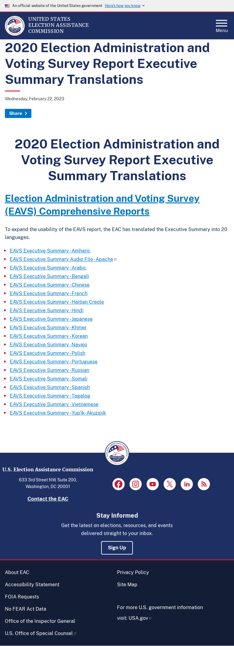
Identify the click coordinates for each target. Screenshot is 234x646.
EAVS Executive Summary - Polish (47, 353)
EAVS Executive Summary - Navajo (48, 345)
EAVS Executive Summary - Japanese (51, 319)
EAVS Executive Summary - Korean (49, 336)
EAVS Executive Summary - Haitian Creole (57, 302)
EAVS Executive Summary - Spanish (50, 387)
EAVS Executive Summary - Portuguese (54, 362)
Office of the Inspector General (40, 621)
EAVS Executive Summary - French (48, 293)
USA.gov (140, 618)
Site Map (127, 584)
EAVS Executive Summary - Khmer (48, 327)
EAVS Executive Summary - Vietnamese (54, 404)
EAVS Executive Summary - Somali (48, 379)
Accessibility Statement (32, 584)
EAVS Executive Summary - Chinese (50, 285)
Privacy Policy (133, 572)
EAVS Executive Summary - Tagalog (50, 396)
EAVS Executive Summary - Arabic (48, 268)
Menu (222, 24)
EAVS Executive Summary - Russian (49, 370)
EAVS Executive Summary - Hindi (46, 310)
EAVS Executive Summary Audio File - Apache (63, 259)
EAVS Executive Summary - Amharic (50, 251)
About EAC (17, 572)
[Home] (15, 34)
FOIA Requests (22, 597)
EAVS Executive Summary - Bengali (49, 276)
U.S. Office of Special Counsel (41, 633)
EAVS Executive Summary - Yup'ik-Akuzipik (58, 413)
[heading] (117, 205)
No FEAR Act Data (25, 609)
